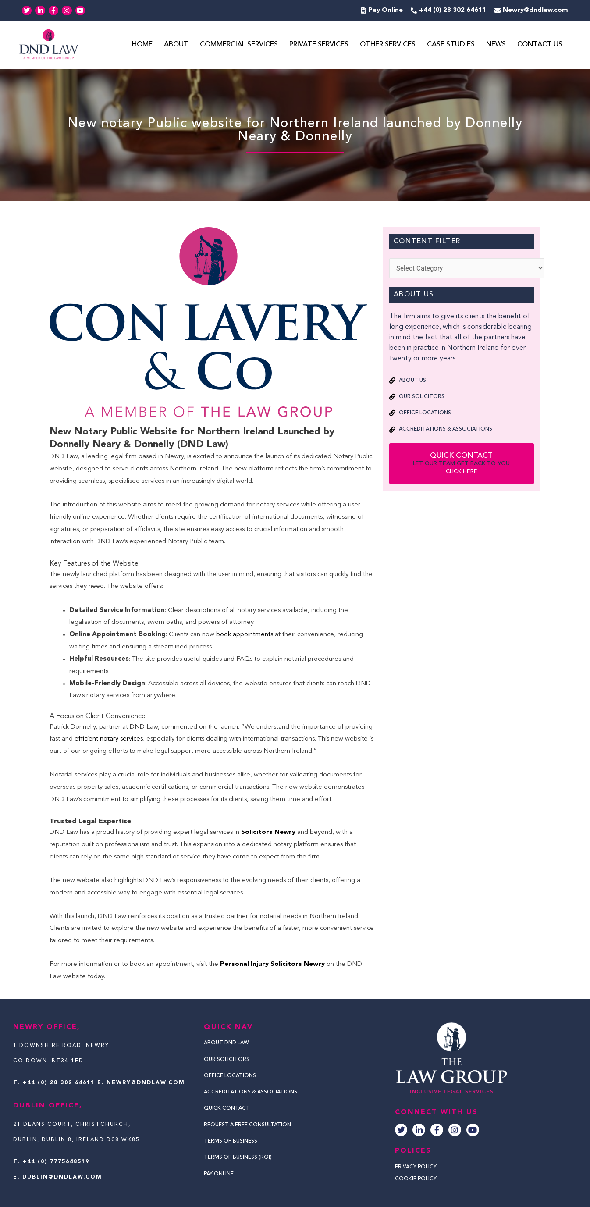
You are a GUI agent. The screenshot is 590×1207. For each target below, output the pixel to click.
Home (142, 45)
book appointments (244, 635)
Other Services (388, 45)
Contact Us (539, 45)
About (176, 45)
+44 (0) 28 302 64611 (58, 1083)
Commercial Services (239, 45)
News (496, 45)
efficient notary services (109, 739)
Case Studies (451, 45)
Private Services (318, 45)
